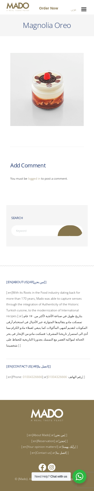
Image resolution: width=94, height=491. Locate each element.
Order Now (48, 8)
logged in (34, 178)
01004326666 (32, 377)
